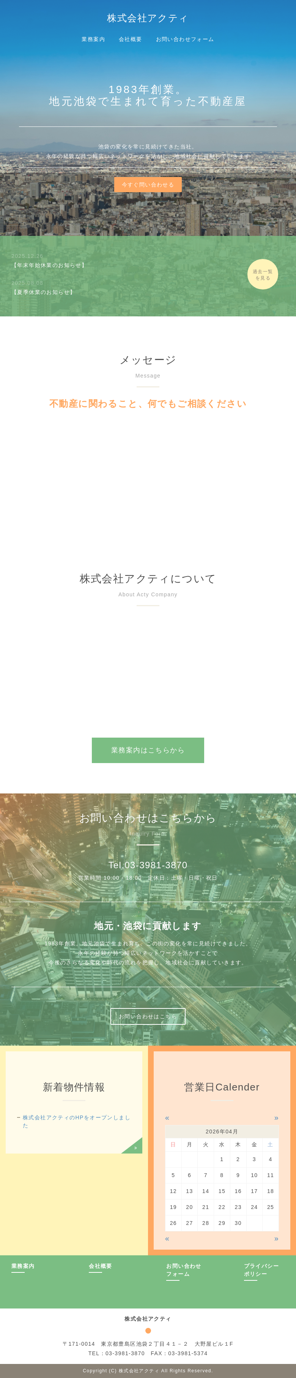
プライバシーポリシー (261, 1270)
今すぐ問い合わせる (148, 185)
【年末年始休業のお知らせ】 (49, 265)
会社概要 (130, 39)
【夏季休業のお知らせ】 (43, 292)
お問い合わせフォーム (185, 39)
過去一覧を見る (269, 275)
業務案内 (93, 39)
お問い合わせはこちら (148, 1016)
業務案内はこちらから (148, 750)
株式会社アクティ (148, 18)
